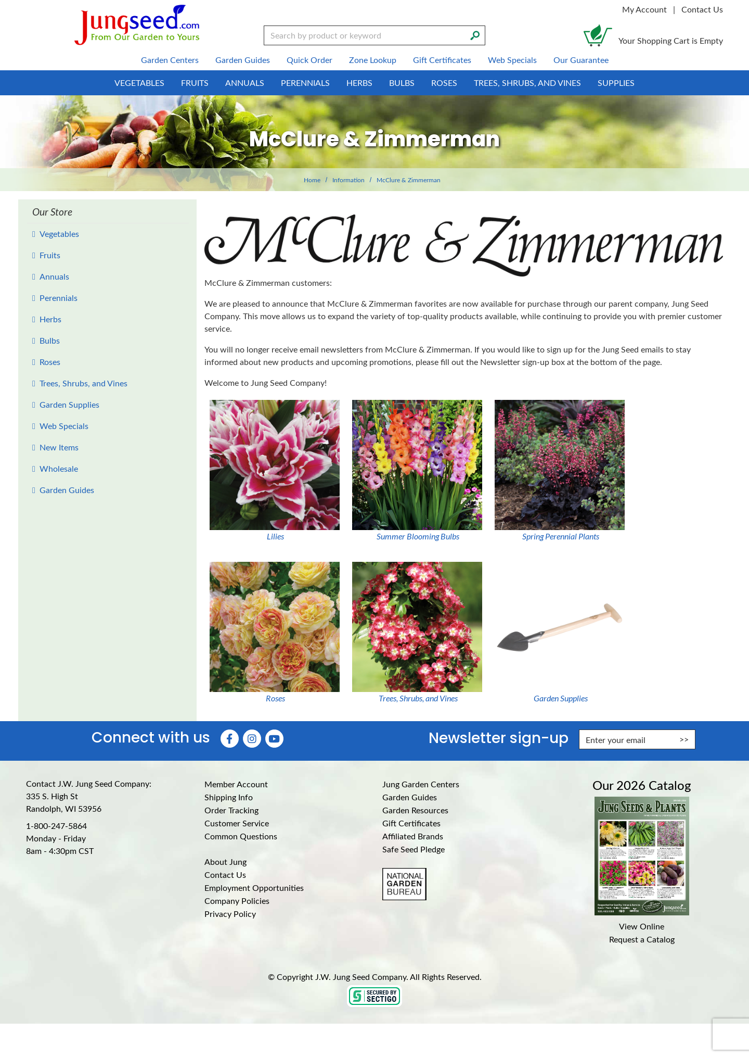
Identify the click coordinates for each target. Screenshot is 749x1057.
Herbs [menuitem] (359, 82)
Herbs (50, 318)
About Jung (225, 861)
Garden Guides (67, 489)
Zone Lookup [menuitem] (372, 59)
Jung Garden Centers (420, 783)
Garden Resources (415, 809)
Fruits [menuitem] (195, 82)
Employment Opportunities (254, 887)
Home (312, 179)
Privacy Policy (230, 913)
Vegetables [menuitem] (139, 82)
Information (348, 179)
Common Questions (240, 836)
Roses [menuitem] (444, 82)
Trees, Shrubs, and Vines (83, 383)
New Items (59, 447)
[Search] (475, 34)
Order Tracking (231, 809)
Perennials (59, 297)
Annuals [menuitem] (244, 82)
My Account (644, 9)
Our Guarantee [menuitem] (581, 59)
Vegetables (59, 233)
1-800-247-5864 (56, 825)
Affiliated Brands (412, 836)
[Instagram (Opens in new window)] (252, 738)
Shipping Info (228, 796)
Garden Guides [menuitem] (242, 59)
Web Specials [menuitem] (512, 59)
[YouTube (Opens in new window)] (274, 738)
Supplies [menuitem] (616, 82)
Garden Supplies (69, 404)
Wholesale (59, 468)
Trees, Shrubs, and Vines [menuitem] (527, 82)
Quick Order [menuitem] (309, 59)
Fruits (50, 254)
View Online (641, 926)
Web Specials (64, 425)
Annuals (54, 276)
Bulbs (50, 340)
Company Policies (236, 900)
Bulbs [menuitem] (402, 82)
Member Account (236, 783)
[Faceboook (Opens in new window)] (230, 738)
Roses (50, 361)
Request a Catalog (642, 939)
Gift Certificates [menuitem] (442, 59)
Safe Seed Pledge (413, 849)
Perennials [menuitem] (305, 82)
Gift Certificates (411, 822)
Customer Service (236, 822)
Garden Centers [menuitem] (170, 59)
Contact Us (702, 9)
